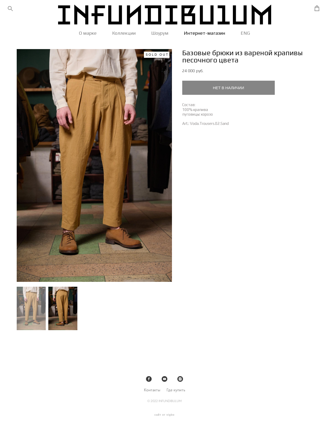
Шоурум (159, 35)
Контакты (152, 390)
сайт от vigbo (164, 415)
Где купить (176, 390)
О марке (88, 35)
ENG (245, 35)
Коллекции (124, 35)
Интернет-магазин (204, 35)
